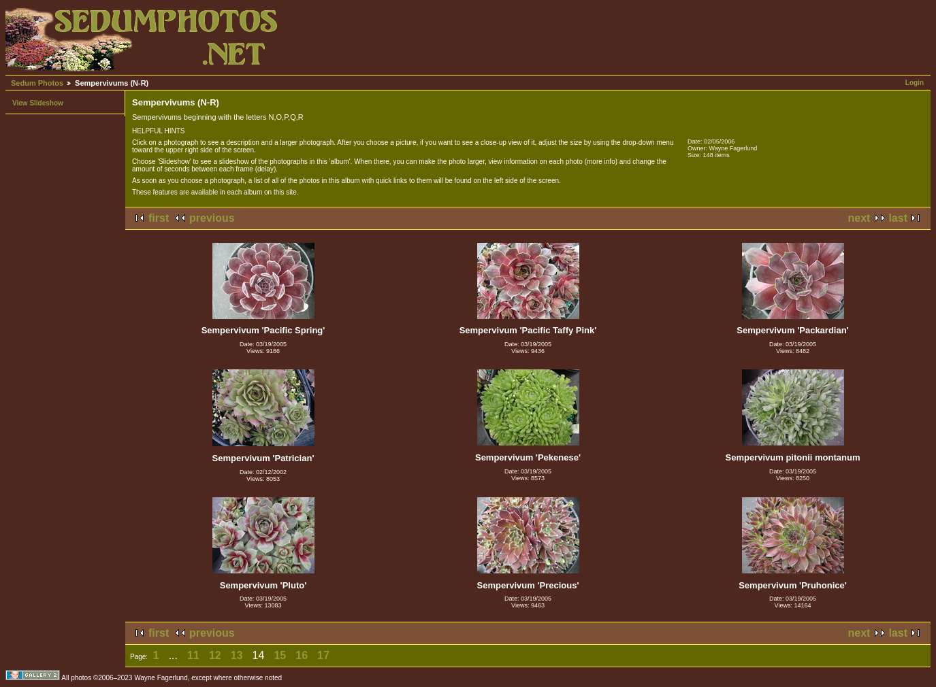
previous (212, 218)
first (158, 218)
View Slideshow (37, 103)
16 (301, 655)
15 (280, 655)
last (897, 218)
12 (215, 655)
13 (237, 655)
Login (914, 82)
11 (193, 655)
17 (323, 655)
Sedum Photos (37, 83)
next (859, 218)
